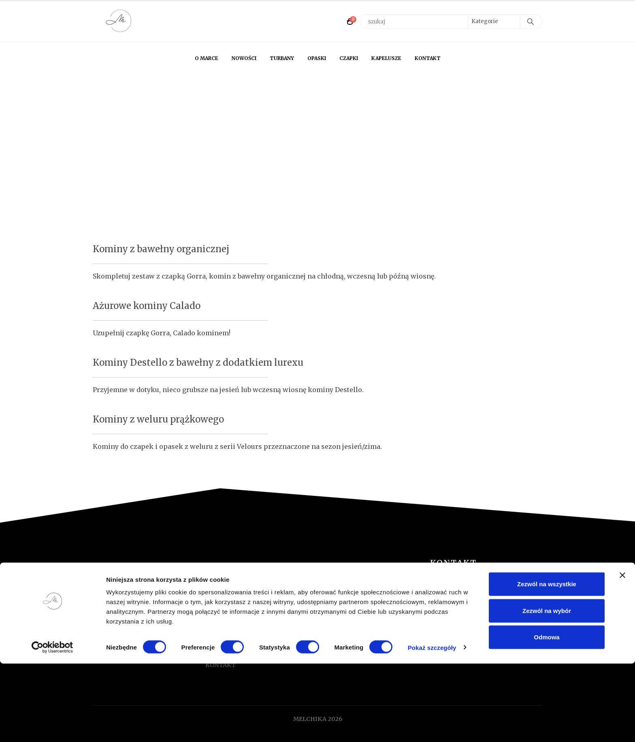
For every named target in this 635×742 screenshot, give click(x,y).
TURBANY (282, 58)
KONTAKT (428, 58)
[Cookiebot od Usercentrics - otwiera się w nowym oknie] (52, 726)
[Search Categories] (494, 21)
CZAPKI (348, 58)
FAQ (211, 610)
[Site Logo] (119, 21)
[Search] (530, 21)
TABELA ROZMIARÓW (236, 621)
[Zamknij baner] (622, 653)
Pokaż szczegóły (432, 726)
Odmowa (546, 715)
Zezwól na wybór (546, 689)
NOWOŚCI (244, 58)
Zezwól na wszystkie (546, 662)
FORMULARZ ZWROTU (237, 599)
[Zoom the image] (149, 575)
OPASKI (316, 58)
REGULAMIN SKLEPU (235, 632)
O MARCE (206, 58)
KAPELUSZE (386, 58)
